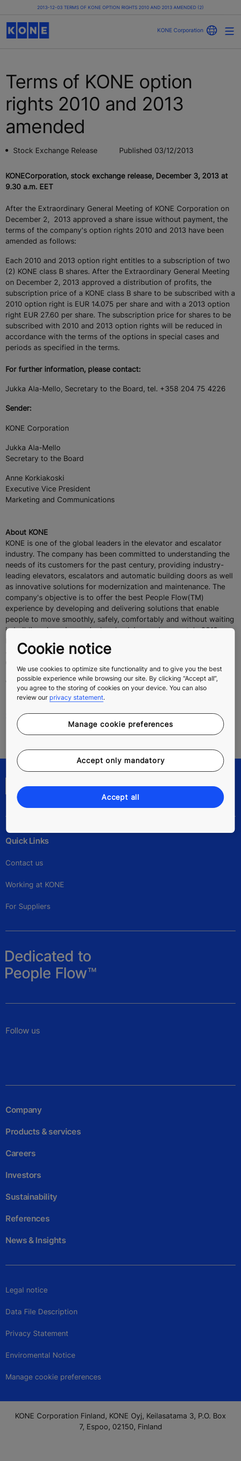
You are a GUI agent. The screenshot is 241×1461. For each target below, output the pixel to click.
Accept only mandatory (121, 760)
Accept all (120, 797)
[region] (120, 730)
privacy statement (76, 697)
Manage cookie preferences (120, 724)
